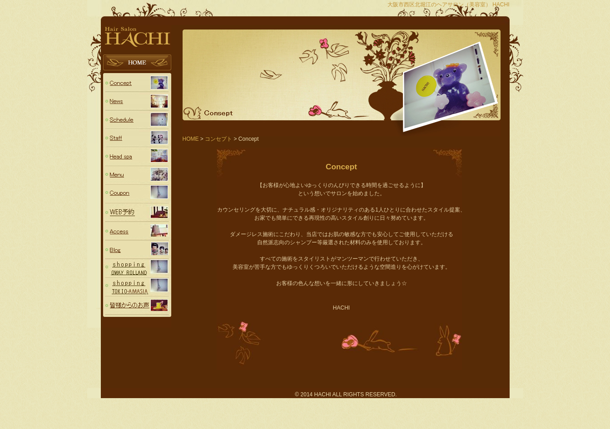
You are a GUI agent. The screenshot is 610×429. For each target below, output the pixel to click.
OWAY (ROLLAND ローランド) (137, 268)
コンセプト (137, 82)
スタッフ (137, 138)
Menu (137, 175)
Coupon (137, 194)
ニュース (137, 101)
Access (137, 231)
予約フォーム (137, 212)
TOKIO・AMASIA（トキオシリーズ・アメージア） (137, 287)
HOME (137, 63)
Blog (137, 250)
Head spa (137, 157)
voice (137, 305)
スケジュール (137, 119)
